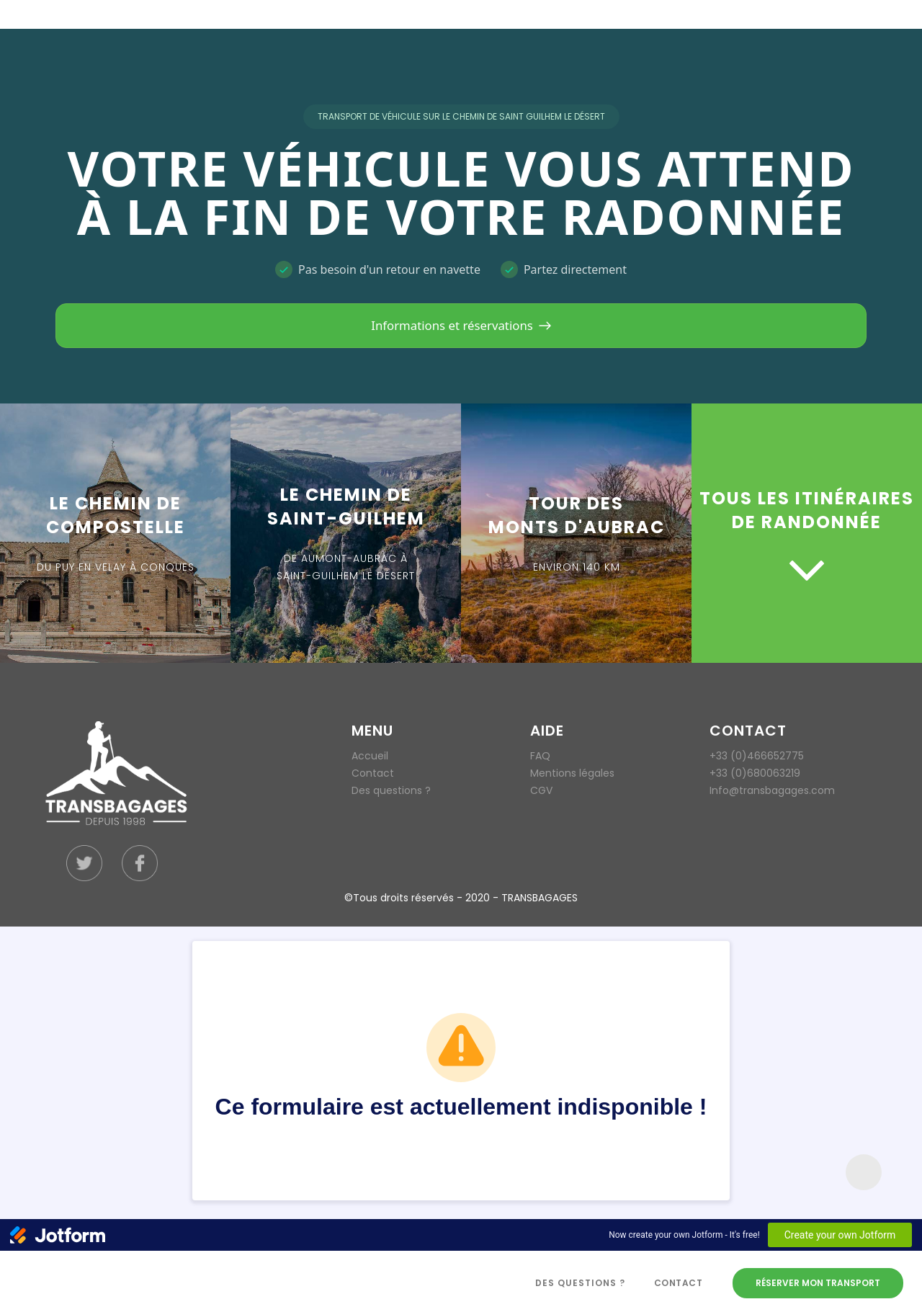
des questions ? (580, 1283)
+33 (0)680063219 (755, 773)
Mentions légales (572, 773)
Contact (373, 773)
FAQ (540, 756)
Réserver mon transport (818, 1283)
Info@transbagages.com (772, 790)
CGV (541, 790)
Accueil (370, 756)
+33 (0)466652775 (757, 756)
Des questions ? (391, 790)
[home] (272, 1283)
